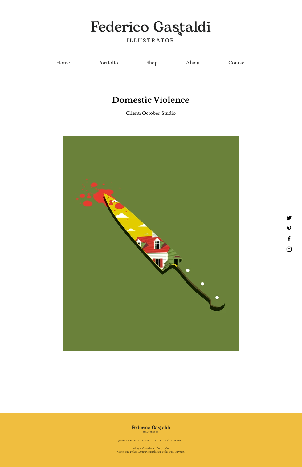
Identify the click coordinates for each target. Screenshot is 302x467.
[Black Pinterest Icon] (289, 228)
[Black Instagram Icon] (289, 249)
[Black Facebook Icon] (289, 238)
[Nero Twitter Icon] (289, 217)
